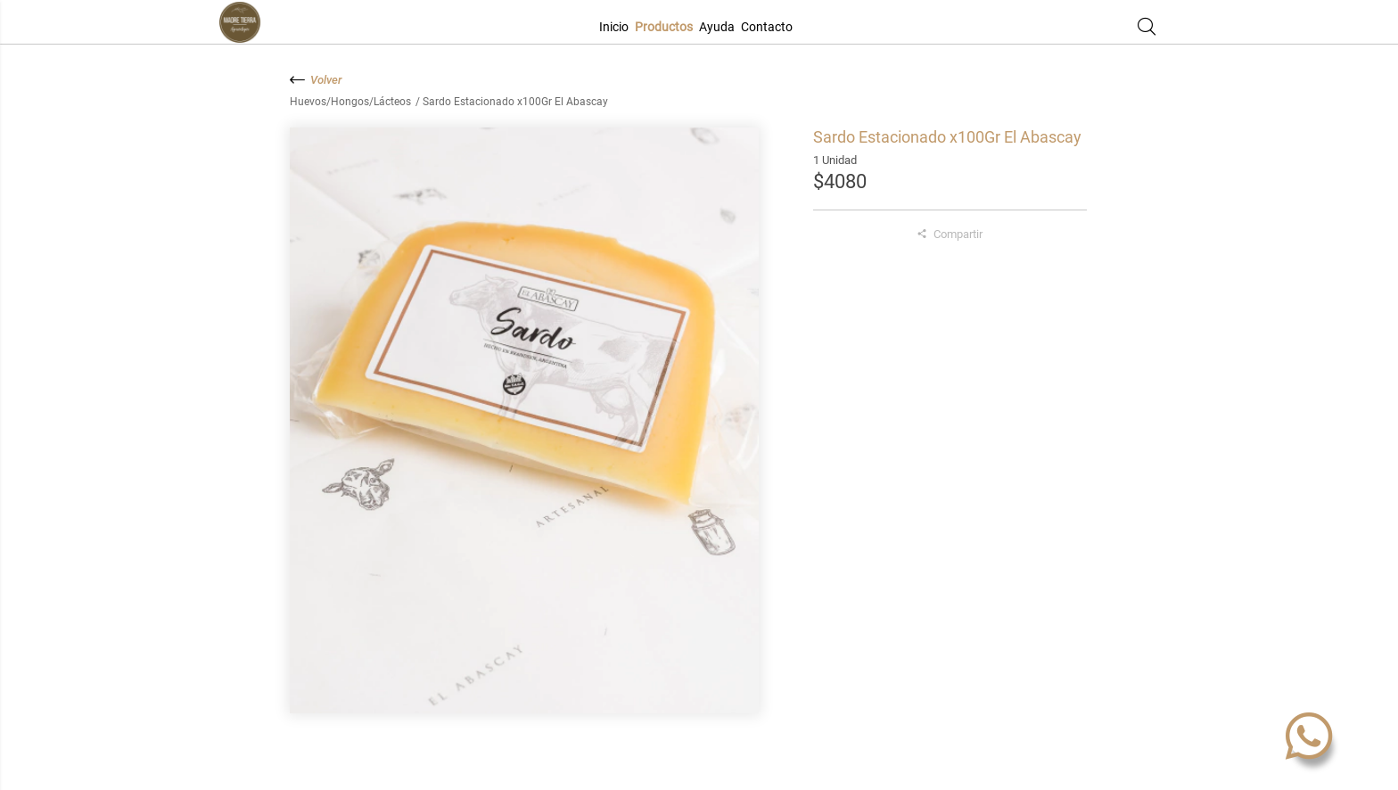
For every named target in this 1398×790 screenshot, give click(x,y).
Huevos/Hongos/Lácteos (352, 101)
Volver (316, 79)
